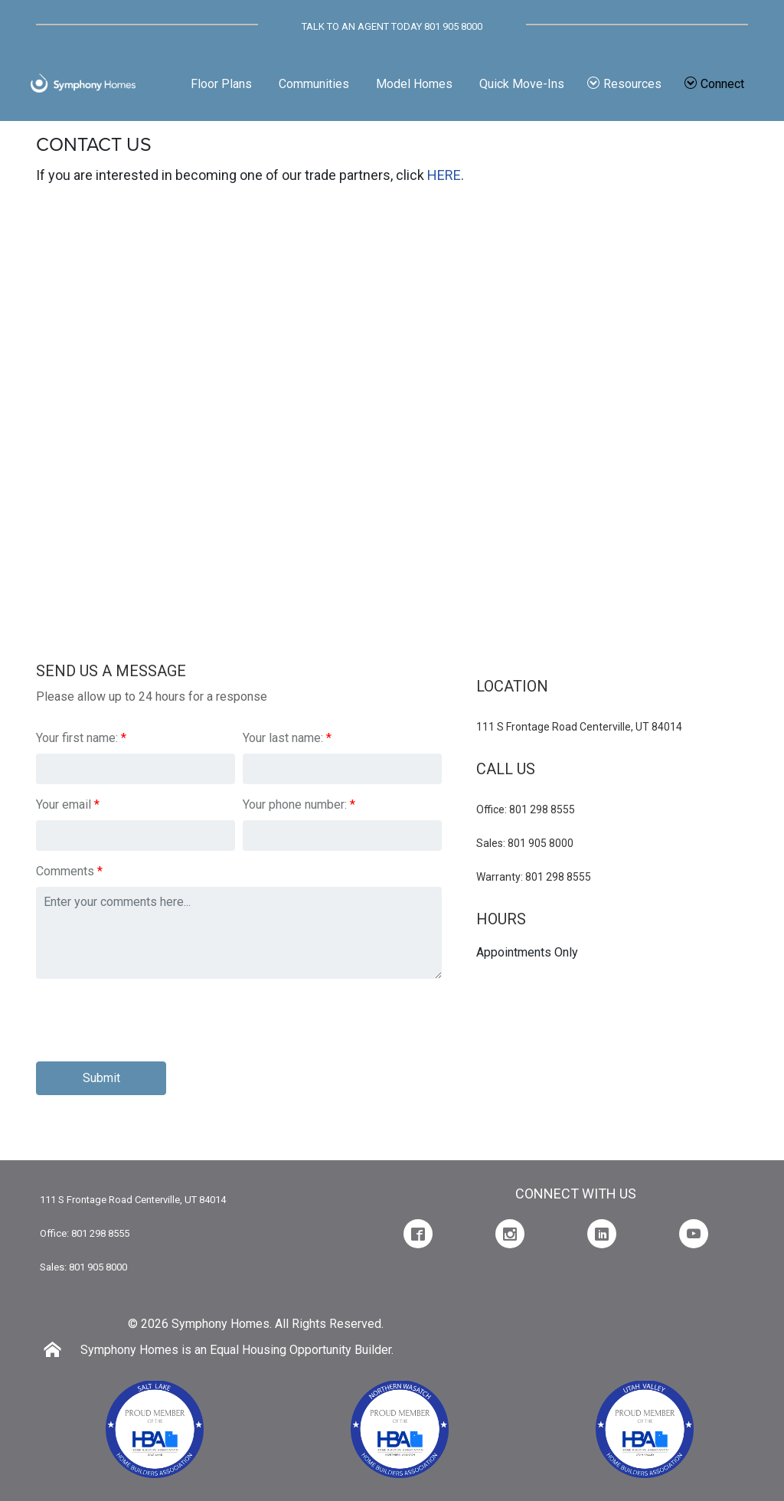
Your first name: (77, 738)
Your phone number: (295, 804)
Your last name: (283, 738)
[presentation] (152, 1020)
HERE (444, 175)
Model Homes (414, 84)
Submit (101, 1078)
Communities (314, 84)
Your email (63, 804)
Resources (624, 84)
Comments (65, 871)
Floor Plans (221, 84)
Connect (714, 84)
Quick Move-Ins (521, 84)
